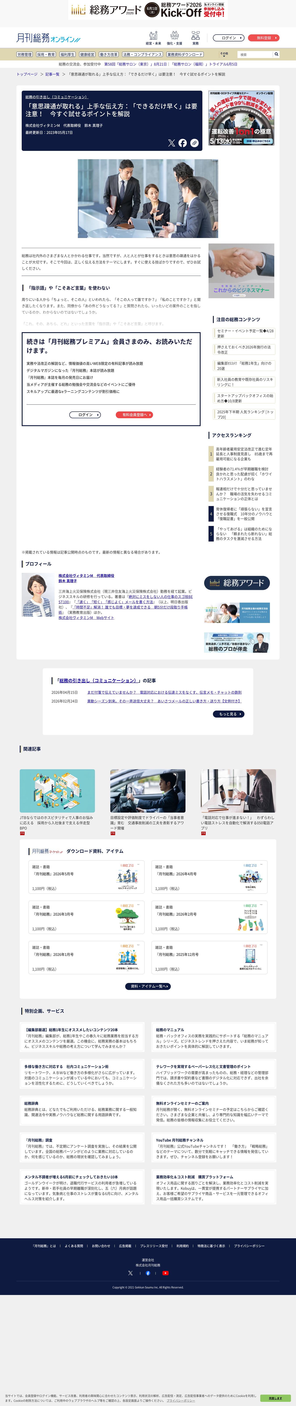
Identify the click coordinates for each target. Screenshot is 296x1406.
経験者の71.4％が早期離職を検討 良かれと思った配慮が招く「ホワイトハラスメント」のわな (244, 473)
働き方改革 (109, 54)
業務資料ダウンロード (185, 54)
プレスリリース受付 (154, 1246)
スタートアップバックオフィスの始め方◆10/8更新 (245, 398)
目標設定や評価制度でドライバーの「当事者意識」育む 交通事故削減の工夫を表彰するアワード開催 (147, 823)
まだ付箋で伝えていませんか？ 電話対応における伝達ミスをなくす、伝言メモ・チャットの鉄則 (164, 692)
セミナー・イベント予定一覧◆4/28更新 (245, 333)
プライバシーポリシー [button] (181, 1400)
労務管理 (25, 54)
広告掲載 (125, 1246)
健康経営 (87, 54)
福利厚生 (68, 54)
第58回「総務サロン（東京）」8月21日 (135, 64)
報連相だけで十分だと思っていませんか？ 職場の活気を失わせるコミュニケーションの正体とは (244, 493)
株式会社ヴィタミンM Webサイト (86, 617)
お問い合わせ (101, 1246)
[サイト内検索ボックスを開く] (276, 54)
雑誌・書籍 (86, 877)
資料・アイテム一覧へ (150, 986)
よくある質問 (74, 1246)
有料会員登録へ (137, 414)
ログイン (232, 37)
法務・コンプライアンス (142, 54)
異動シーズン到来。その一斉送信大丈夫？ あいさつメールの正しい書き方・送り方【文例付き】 (164, 701)
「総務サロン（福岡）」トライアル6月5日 (203, 64)
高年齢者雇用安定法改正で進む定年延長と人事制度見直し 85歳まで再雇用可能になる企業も (244, 453)
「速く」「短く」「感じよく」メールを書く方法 (114, 601)
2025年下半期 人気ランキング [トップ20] (245, 414)
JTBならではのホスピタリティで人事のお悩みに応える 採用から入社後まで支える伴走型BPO (56, 823)
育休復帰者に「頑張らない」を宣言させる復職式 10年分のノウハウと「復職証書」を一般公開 (244, 513)
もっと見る (230, 713)
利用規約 (183, 1246)
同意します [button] (275, 1398)
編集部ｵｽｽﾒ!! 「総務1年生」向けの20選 (244, 365)
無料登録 (267, 37)
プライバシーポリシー (249, 1246)
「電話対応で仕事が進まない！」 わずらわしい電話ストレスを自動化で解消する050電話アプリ (238, 823)
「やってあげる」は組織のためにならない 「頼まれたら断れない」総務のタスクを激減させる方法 (244, 533)
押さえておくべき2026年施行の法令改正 (244, 349)
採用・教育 (46, 54)
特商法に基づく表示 (211, 1246)
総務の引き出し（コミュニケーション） (57, 96)
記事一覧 (52, 74)
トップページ (26, 74)
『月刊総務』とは (43, 1246)
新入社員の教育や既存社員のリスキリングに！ (245, 382)
